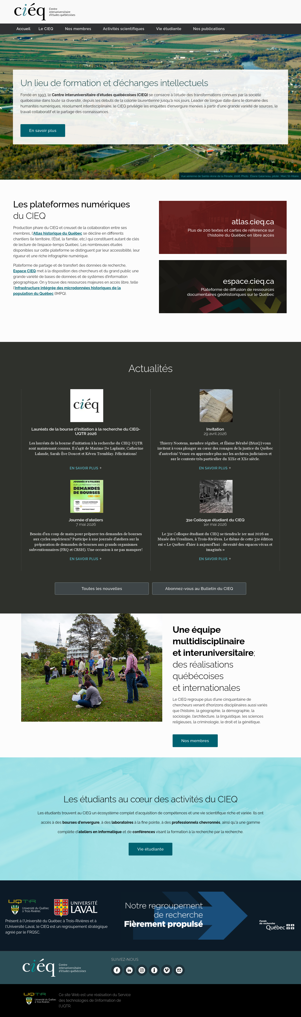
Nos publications (209, 29)
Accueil (23, 29)
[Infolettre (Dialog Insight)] (154, 970)
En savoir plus (42, 130)
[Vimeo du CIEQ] (166, 970)
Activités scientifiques (123, 29)
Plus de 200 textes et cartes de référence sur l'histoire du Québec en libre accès (229, 233)
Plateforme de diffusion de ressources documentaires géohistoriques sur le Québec (229, 293)
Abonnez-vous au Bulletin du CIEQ (199, 588)
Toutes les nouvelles (102, 588)
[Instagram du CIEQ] (141, 970)
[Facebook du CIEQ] (117, 970)
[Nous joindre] (179, 970)
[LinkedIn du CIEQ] (129, 970)
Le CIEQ (46, 29)
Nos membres (78, 29)
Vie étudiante (168, 29)
